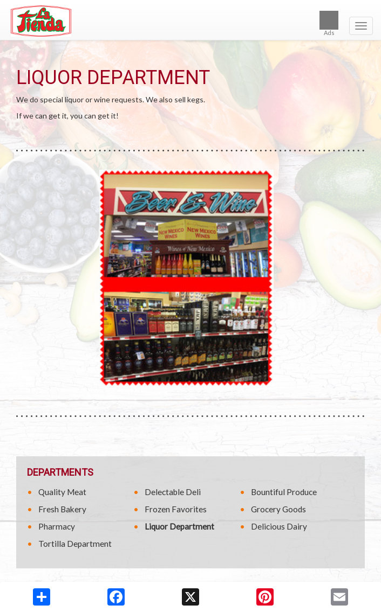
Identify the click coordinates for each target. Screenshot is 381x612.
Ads (328, 23)
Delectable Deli (173, 492)
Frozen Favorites (176, 509)
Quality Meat (62, 492)
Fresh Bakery (62, 509)
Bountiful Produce (284, 492)
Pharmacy (56, 526)
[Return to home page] (190, 21)
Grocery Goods (278, 509)
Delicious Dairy (279, 526)
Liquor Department (179, 526)
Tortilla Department (75, 543)
